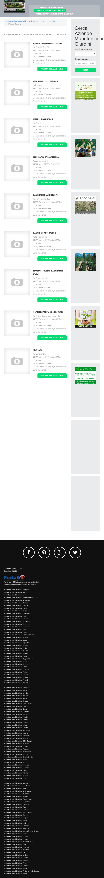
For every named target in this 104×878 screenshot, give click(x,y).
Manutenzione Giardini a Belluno (16, 696)
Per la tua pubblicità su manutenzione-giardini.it (21, 582)
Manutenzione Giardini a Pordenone (17, 751)
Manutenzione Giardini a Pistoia (16, 653)
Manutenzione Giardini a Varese (16, 677)
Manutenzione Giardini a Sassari (16, 762)
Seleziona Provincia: (84, 49)
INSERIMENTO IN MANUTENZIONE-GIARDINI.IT (54, 14)
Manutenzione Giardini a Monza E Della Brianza (21, 831)
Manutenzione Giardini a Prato (15, 656)
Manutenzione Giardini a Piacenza (16, 749)
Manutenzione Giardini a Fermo (15, 714)
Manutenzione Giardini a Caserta (16, 608)
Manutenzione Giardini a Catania (16, 706)
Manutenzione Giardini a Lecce (15, 820)
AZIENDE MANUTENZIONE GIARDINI (50, 11)
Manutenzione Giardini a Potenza (16, 847)
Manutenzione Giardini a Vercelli (16, 680)
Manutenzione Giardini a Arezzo (16, 690)
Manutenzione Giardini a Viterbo (16, 683)
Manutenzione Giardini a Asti (14, 595)
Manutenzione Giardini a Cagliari (16, 605)
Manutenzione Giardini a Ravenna (16, 850)
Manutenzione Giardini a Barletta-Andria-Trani (21, 597)
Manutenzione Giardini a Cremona (17, 613)
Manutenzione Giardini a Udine (15, 868)
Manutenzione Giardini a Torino (15, 672)
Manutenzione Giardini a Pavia (15, 648)
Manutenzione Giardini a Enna (15, 616)
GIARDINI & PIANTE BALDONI (44, 233)
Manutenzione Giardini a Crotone (16, 711)
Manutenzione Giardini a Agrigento (17, 589)
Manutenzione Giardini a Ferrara (16, 810)
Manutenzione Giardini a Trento (16, 866)
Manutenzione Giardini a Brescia (16, 701)
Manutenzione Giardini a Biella (15, 698)
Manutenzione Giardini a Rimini (15, 661)
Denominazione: (82, 59)
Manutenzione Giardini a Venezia (16, 775)
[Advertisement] (89, 437)
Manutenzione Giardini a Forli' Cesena (18, 812)
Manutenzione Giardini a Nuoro (15, 834)
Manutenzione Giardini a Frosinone (17, 621)
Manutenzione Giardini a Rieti (15, 852)
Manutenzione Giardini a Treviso (16, 675)
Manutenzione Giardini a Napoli (15, 640)
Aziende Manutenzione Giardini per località (20, 584)
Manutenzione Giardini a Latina (15, 725)
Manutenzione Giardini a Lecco (15, 629)
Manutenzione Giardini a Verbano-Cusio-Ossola (21, 871)
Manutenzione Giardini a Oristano (16, 836)
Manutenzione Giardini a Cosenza (16, 804)
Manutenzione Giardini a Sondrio (16, 860)
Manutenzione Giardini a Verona (16, 778)
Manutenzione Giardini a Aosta (15, 592)
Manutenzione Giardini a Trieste (16, 773)
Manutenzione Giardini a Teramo (16, 767)
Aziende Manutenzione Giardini (42, 21)
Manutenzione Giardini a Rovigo (16, 855)
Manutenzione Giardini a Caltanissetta (18, 704)
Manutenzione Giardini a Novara (16, 738)
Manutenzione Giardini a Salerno (16, 664)
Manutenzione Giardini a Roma (15, 759)
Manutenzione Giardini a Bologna (16, 794)
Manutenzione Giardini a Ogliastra (16, 643)
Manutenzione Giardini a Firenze (16, 619)
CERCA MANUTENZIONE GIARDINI (49, 7)
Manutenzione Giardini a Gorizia (16, 815)
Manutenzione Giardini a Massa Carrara (19, 635)
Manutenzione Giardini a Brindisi (16, 796)
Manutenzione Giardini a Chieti (15, 611)
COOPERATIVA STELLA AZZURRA (46, 157)
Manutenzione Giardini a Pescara (16, 651)
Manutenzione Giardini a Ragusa (16, 754)
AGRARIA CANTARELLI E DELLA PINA (47, 43)
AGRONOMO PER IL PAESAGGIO (45, 81)
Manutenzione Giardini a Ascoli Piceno (18, 786)
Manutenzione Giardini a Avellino (16, 693)
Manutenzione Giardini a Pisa (15, 844)
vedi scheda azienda (52, 69)
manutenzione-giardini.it (13, 568)
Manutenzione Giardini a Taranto (16, 669)
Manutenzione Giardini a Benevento (17, 791)
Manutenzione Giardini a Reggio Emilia (18, 757)
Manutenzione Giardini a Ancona (16, 783)
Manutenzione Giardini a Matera (16, 733)
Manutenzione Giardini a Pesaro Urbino (18, 842)
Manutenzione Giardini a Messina (16, 828)
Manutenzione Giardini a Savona (16, 858)
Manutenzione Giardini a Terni (15, 863)
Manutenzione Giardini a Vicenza (16, 874)
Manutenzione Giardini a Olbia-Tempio (18, 741)
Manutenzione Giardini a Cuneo (15, 807)
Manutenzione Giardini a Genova (16, 719)
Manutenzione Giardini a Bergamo (17, 600)
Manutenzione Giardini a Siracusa (16, 765)
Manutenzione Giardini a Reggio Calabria (19, 659)
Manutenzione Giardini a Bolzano (16, 603)
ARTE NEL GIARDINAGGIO (43, 119)
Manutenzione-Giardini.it (16, 21)
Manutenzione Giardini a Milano (16, 637)
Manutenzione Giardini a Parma (16, 839)
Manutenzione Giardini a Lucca (15, 632)
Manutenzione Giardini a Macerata (17, 730)
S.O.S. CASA (37, 350)
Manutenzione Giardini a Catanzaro (17, 802)
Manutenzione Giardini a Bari (15, 788)
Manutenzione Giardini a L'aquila (16, 818)
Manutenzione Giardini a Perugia (16, 746)
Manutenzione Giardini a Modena (16, 735)
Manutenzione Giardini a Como (15, 709)
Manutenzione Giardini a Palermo (16, 743)
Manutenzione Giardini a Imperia (16, 722)
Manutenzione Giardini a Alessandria (17, 688)
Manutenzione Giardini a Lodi (15, 823)
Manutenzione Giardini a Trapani (16, 770)
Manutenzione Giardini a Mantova (16, 826)
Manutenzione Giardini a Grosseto (16, 624)
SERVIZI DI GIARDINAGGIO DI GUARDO (48, 312)
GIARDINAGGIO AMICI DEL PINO (46, 195)
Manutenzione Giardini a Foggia (16, 717)
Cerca (85, 70)
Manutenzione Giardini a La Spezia (17, 627)
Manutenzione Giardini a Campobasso (18, 799)
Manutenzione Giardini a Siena (15, 667)
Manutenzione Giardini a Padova (16, 645)
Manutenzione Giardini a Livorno (16, 727)
